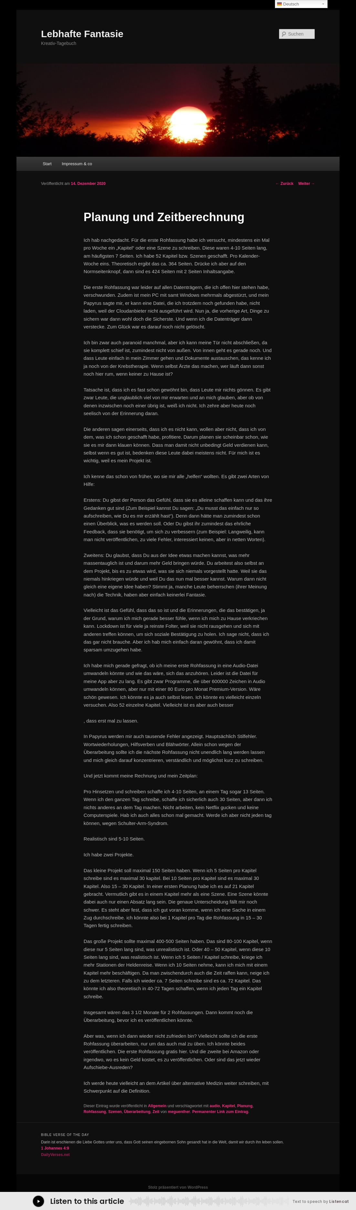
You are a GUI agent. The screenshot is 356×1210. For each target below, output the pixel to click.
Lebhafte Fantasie (82, 33)
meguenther (179, 1111)
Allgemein (157, 1106)
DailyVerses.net (55, 1154)
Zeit (155, 1111)
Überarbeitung (137, 1111)
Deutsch (288, 4)
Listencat (339, 1201)
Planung (244, 1106)
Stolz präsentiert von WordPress (178, 1187)
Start (47, 163)
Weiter (306, 183)
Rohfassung (95, 1111)
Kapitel (228, 1106)
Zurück (284, 183)
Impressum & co (77, 163)
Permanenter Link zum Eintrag (220, 1111)
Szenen (115, 1111)
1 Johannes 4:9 (55, 1148)
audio (215, 1106)
